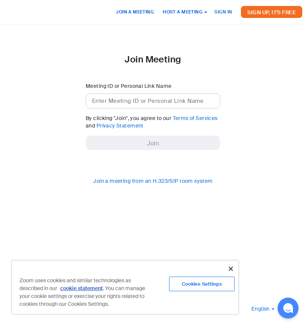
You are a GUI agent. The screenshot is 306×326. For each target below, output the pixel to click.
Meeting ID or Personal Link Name (128, 86)
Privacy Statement (120, 125)
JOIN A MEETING (135, 12)
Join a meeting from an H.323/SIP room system (152, 181)
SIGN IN (223, 12)
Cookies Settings (202, 284)
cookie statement (81, 288)
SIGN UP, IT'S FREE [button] (271, 12)
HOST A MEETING (185, 12)
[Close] (231, 269)
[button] (263, 308)
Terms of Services (195, 118)
